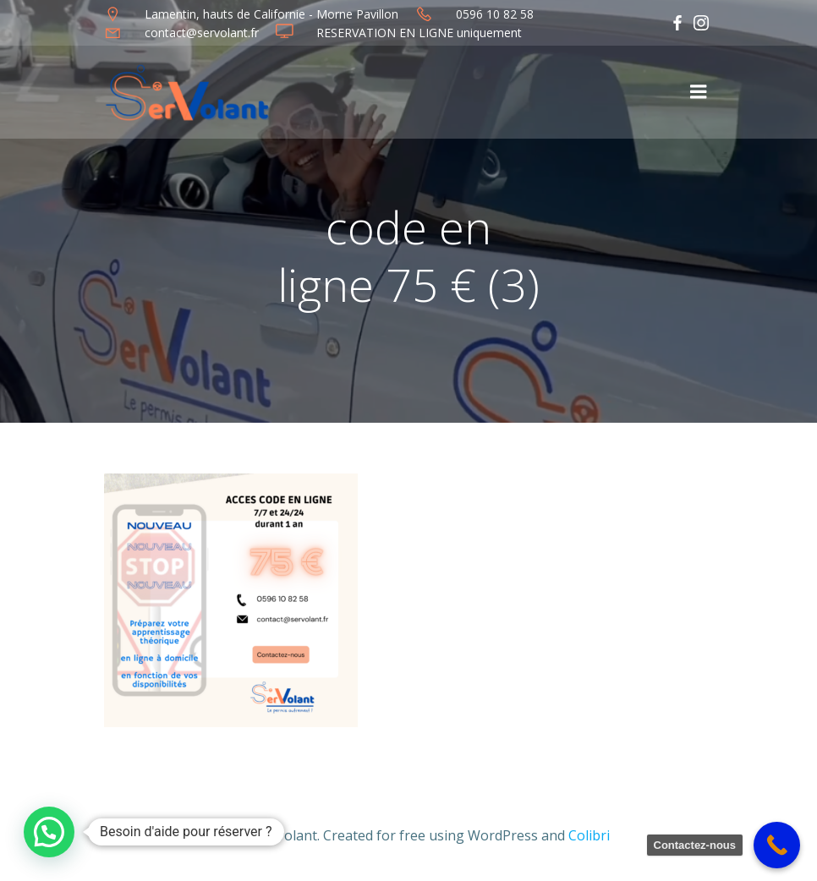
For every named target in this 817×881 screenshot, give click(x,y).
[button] (49, 832)
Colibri (589, 835)
